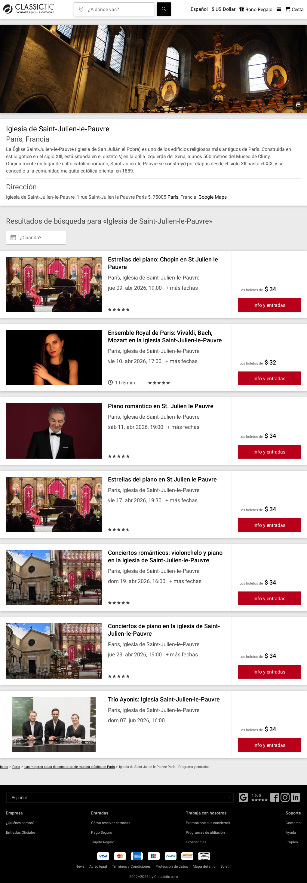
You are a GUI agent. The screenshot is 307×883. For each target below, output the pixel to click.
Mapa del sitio (204, 866)
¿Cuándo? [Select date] (30, 235)
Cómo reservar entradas (110, 823)
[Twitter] (285, 799)
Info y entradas (269, 305)
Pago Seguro (101, 832)
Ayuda (291, 832)
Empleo (292, 842)
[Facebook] (243, 796)
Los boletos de (251, 290)
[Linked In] (295, 799)
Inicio (4, 767)
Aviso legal (98, 866)
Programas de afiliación (205, 832)
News (79, 866)
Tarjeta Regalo (102, 842)
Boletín (226, 866)
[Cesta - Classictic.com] (294, 9)
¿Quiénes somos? (20, 823)
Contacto (293, 823)
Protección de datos (171, 866)
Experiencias (196, 842)
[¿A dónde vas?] (118, 7)
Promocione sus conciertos (208, 823)
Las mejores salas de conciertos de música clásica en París (69, 767)
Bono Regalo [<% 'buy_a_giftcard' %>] (255, 9)
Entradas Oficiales (20, 832)
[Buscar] (164, 9)
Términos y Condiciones (131, 866)
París (172, 197)
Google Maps (212, 197)
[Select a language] (120, 798)
